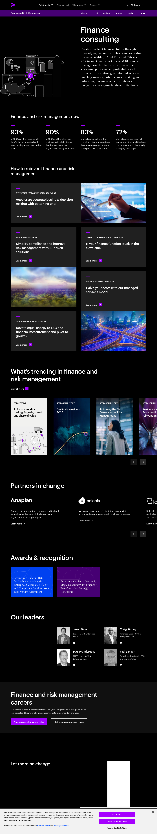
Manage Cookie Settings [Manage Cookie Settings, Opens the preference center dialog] (117, 828)
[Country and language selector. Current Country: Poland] (137, 5)
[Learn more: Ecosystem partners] (86, 520)
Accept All (116, 814)
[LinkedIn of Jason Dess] (74, 643)
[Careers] (95, 5)
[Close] (153, 812)
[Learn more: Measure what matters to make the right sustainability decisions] (43, 331)
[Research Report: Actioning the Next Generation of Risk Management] (114, 426)
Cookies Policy (43, 825)
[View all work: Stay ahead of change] (19, 388)
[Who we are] (79, 5)
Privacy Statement (61, 825)
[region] (78, 821)
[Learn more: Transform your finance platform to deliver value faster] (114, 247)
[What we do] (46, 5)
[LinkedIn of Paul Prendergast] (74, 665)
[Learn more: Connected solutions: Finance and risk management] (18, 523)
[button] (29, 721)
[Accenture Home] (13, 4)
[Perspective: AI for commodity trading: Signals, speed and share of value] (29, 426)
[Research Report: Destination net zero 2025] (72, 426)
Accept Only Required (117, 821)
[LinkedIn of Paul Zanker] (121, 665)
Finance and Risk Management (26, 13)
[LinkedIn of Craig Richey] (121, 643)
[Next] (143, 462)
